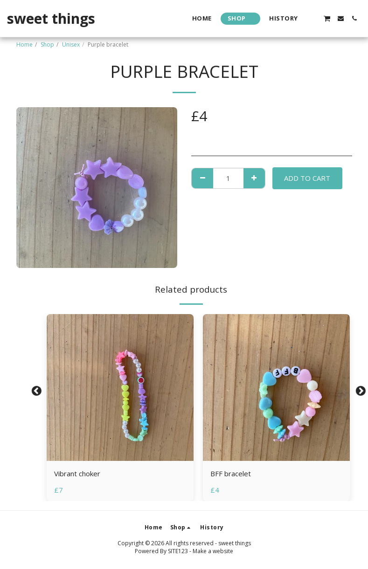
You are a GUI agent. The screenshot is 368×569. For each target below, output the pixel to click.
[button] (313, 18)
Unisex (71, 44)
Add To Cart (307, 178)
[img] (120, 387)
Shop (47, 44)
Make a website (213, 551)
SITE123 (178, 551)
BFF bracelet (230, 473)
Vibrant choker (77, 473)
